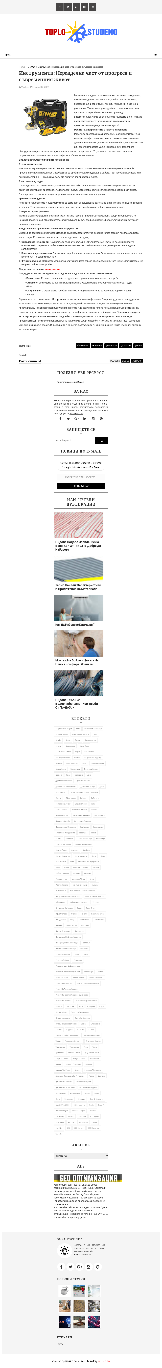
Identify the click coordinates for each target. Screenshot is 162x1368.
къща (103, 856)
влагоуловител (72, 763)
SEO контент (79, 1128)
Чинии (96, 1093)
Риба (81, 1006)
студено (70, 1030)
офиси (73, 914)
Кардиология (98, 827)
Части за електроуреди (88, 1087)
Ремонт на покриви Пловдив (86, 1001)
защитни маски (81, 804)
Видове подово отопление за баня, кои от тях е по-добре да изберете (78, 545)
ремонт (100, 972)
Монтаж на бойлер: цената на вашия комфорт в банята (77, 662)
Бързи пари (84, 746)
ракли (86, 954)
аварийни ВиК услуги (64, 729)
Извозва (94, 810)
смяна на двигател (63, 1018)
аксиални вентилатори (93, 729)
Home (22, 66)
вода (84, 763)
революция (77, 960)
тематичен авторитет (73, 1041)
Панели (84, 914)
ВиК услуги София (63, 758)
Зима (93, 804)
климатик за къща (85, 839)
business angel (62, 1111)
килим (93, 833)
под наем (85, 925)
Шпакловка (69, 1099)
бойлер (58, 746)
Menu (8, 55)
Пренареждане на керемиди (67, 943)
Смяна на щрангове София (66, 1024)
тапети (58, 1041)
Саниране (91, 1006)
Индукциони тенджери (81, 815)
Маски (66, 868)
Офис (79, 908)
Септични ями (61, 1012)
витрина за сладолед (92, 758)
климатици (100, 839)
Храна (91, 1076)
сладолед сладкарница (80, 1012)
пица (72, 920)
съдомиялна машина (91, 1035)
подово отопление (63, 931)
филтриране (94, 1059)
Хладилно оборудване (92, 1070)
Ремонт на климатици (64, 983)
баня (95, 734)
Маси (58, 868)
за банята (95, 798)
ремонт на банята (96, 977)
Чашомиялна (61, 1093)
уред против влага (92, 1053)
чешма (87, 1093)
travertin (59, 1134)
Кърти (94, 856)
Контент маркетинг (63, 856)
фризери (89, 1064)
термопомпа (60, 1047)
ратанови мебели (62, 960)
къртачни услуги (80, 856)
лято (72, 862)
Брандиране (70, 746)
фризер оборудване (73, 1064)
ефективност (71, 798)
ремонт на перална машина (88, 983)
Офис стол (90, 908)
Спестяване (95, 1024)
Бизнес (77, 740)
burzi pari (102, 1105)
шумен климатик (62, 1105)
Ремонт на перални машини (67, 989)
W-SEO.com (72, 1361)
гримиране (79, 775)
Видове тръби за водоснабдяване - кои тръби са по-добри (76, 703)
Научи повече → (82, 1254)
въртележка (75, 769)
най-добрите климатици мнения (82, 891)
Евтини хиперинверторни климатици (84, 792)
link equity (94, 1116)
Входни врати (61, 769)
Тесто (86, 1047)
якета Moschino (79, 1105)
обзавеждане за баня (78, 902)
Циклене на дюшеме (64, 1082)
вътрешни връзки (91, 769)
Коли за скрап (61, 850)
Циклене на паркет (83, 1082)
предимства (79, 931)
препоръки (86, 943)
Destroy (92, 1111)
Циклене (101, 1076)
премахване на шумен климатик (68, 937)
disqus (125, 361)
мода (92, 879)
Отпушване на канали (64, 908)
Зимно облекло (62, 810)
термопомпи (74, 1047)
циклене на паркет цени (65, 1087)
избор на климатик (79, 810)
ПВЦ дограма (61, 920)
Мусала (94, 885)
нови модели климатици (94, 896)
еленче (58, 798)
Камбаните (84, 827)
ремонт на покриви (63, 1001)
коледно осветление (83, 844)
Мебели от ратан (62, 873)
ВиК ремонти (89, 752)
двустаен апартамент (64, 781)
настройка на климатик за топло (68, 896)
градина (59, 775)
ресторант (70, 1006)
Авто (78, 729)
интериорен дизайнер (82, 821)
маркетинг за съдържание (88, 862)
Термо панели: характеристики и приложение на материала (78, 587)
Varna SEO (104, 1361)
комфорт (86, 850)
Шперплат (81, 1099)
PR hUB (71, 1122)
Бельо (68, 740)
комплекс (74, 850)
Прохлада (84, 949)
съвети (91, 1030)
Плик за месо (84, 920)
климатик (69, 839)
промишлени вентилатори (66, 949)
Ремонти (59, 1006)
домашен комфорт (87, 786)
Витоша (77, 758)
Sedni (95, 1122)
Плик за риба (99, 920)
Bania (91, 1105)
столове (59, 1030)
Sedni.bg (59, 1128)
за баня (83, 798)
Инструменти (59, 299)
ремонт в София (62, 977)
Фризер (58, 1064)
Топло (95, 1047)
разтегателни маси (63, 954)
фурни (77, 1070)
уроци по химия (79, 1059)
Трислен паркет (74, 1053)
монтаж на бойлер (80, 885)
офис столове (61, 914)
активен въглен (62, 734)
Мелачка (76, 873)
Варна (77, 752)
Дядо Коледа (60, 792)
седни (101, 1006)
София (83, 1024)
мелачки (87, 873)
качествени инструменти (65, 833)
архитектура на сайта (80, 734)
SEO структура (93, 1128)
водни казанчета (97, 763)
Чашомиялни (75, 1093)
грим (68, 775)
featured (82, 1116)
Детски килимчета (84, 781)
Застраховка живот (63, 804)
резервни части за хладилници (68, 972)
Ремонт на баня (79, 977)
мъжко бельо (61, 891)
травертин (60, 1053)
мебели (96, 868)
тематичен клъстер (93, 1041)
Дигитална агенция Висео (70, 382)
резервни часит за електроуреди (68, 966)
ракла (77, 954)
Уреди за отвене (62, 1059)
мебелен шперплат (80, 868)
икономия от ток (62, 815)
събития (80, 1030)
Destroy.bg (60, 1116)
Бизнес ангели (90, 740)
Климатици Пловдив (63, 844)
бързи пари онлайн (63, 752)
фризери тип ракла (63, 1070)
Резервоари (88, 972)
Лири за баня (61, 862)
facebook (137, 361)
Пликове (59, 925)
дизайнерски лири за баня (66, 786)
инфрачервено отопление (66, 827)
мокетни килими (62, 885)
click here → (76, 413)
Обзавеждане (61, 902)
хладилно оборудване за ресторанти (70, 1076)
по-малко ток (72, 925)
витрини (59, 763)
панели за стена (97, 914)
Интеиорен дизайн (63, 821)
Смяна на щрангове (82, 1018)
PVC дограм (83, 1122)
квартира (82, 833)
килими (58, 839)
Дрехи (101, 786)
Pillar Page (60, 1122)
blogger (115, 361)
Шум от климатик (96, 1099)
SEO (68, 1128)
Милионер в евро (78, 879)
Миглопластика (61, 879)
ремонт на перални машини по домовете (72, 995)
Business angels (78, 1111)
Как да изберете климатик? (75, 624)
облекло (95, 902)
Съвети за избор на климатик (67, 1035)
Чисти (58, 1099)
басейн (58, 740)
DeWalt (71, 1116)
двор (89, 775)
